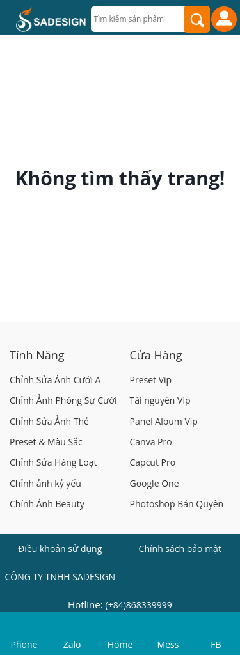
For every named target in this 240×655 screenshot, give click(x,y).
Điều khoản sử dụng (60, 548)
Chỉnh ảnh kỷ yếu (45, 483)
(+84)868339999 (139, 605)
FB (216, 644)
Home (120, 644)
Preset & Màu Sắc (46, 442)
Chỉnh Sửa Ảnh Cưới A (55, 380)
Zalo (72, 644)
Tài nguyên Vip (160, 400)
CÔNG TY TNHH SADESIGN (59, 577)
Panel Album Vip (164, 421)
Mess (168, 644)
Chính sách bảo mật (180, 548)
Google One (154, 483)
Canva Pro (151, 442)
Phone (24, 644)
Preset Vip (151, 380)
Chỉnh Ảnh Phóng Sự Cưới (63, 400)
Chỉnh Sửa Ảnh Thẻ (49, 421)
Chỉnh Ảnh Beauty (47, 504)
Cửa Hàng (156, 355)
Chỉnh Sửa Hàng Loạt (53, 462)
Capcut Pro (153, 462)
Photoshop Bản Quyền (177, 504)
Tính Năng (37, 355)
